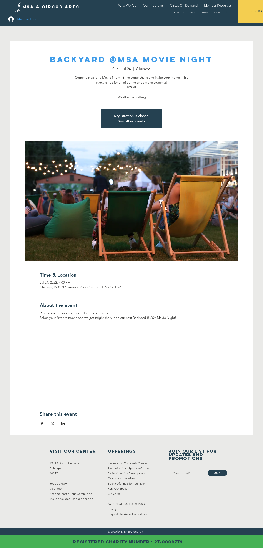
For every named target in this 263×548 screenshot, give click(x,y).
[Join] (217, 473)
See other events (131, 121)
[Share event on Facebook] (42, 423)
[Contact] (218, 12)
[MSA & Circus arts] (51, 7)
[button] (228, 11)
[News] (205, 12)
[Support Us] (179, 12)
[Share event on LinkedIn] (63, 423)
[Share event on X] (52, 423)
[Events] (192, 12)
